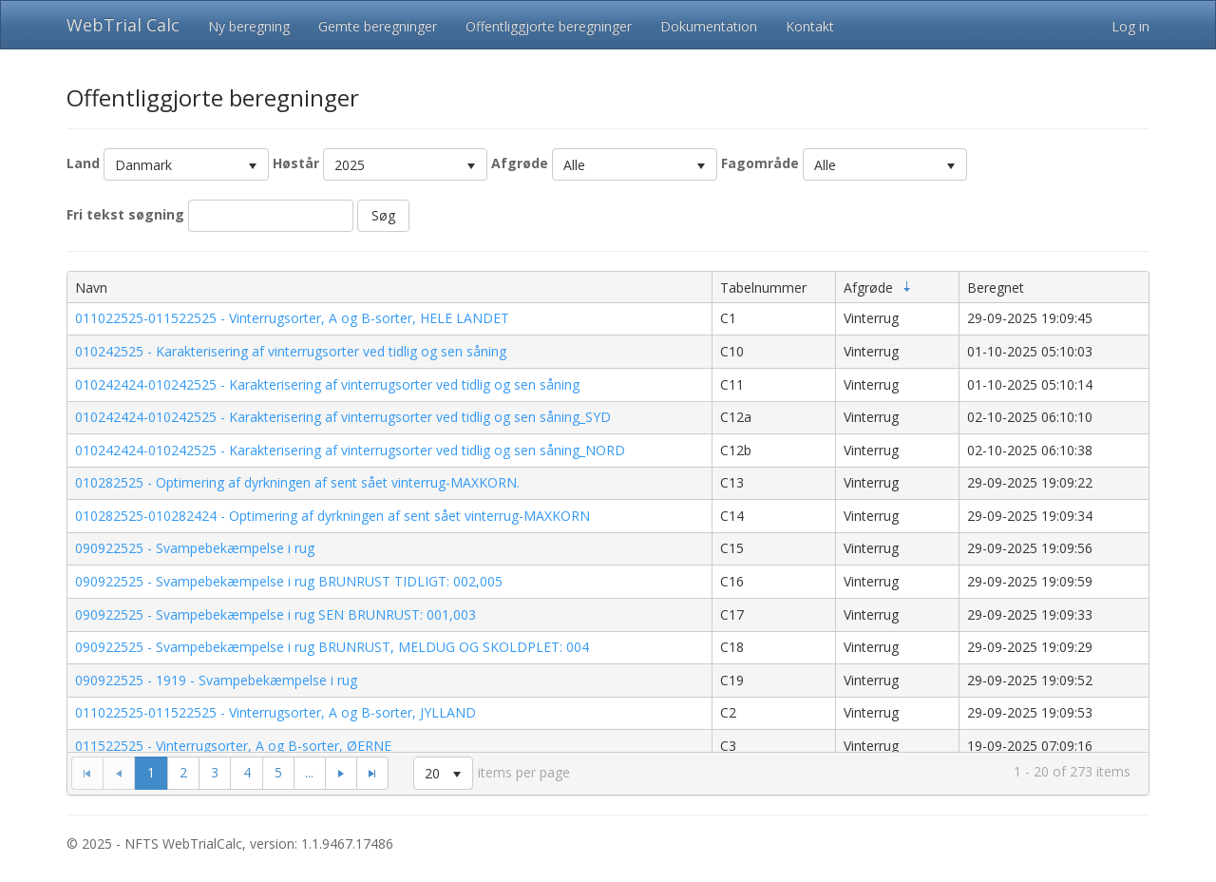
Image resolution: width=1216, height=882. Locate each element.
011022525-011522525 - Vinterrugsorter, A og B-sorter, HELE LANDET (292, 318)
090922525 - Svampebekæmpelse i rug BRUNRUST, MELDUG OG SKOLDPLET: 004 (332, 647)
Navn (91, 287)
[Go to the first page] (87, 773)
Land (83, 163)
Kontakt (810, 26)
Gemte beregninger (377, 26)
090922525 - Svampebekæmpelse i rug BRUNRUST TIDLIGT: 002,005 (289, 581)
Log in (1131, 26)
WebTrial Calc (123, 24)
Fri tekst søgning (125, 214)
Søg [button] (383, 215)
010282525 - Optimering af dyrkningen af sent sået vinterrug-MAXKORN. (297, 482)
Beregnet (995, 287)
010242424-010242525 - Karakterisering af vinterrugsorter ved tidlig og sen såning (327, 384)
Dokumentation (708, 26)
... (309, 772)
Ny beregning (249, 26)
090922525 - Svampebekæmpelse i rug (194, 548)
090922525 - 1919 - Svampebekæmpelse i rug (216, 680)
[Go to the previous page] (119, 773)
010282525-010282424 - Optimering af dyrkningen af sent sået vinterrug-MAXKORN (332, 516)
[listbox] (186, 164)
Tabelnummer (763, 287)
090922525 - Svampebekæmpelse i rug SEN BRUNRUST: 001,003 (275, 614)
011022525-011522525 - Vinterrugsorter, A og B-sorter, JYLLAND (275, 712)
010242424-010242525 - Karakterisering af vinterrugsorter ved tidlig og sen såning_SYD (343, 417)
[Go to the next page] (340, 773)
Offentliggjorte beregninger (549, 26)
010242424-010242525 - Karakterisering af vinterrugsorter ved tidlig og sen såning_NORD (350, 450)
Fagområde (760, 163)
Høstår (296, 163)
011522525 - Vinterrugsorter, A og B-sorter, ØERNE (233, 746)
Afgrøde (519, 163)
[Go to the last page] (372, 773)
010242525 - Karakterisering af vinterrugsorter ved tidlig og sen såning (290, 351)
